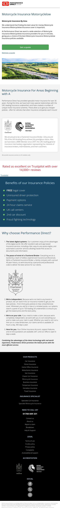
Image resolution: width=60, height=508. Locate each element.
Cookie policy (30, 444)
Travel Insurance (30, 391)
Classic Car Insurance (30, 376)
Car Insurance (30, 361)
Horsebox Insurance (30, 388)
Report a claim (30, 424)
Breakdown (30, 427)
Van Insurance (30, 373)
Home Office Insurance (30, 367)
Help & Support (29, 430)
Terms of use (30, 441)
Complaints (30, 450)
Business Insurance (30, 382)
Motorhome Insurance (30, 370)
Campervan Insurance (30, 385)
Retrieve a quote (8, 53)
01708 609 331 (30, 413)
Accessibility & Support (30, 453)
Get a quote (25, 47)
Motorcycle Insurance (30, 379)
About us (30, 421)
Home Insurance (30, 364)
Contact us (30, 418)
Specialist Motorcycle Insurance (30, 403)
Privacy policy (30, 447)
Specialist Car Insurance (30, 400)
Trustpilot (4, 175)
